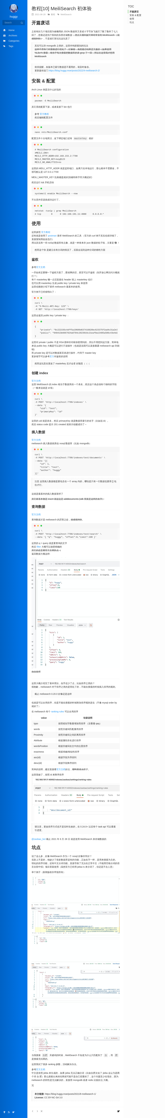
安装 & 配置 (135, 15)
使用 (132, 18)
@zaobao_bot (39, 839)
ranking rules (57, 711)
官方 (52, 356)
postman (52, 235)
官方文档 (40, 267)
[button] (41, 1110)
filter (39, 546)
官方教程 (44, 114)
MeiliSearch (66, 14)
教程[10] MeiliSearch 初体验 (62, 8)
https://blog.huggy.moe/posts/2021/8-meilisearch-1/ (70, 1093)
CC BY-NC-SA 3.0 (53, 1097)
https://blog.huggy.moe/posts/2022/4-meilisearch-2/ (74, 70)
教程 (53, 14)
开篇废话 (134, 11)
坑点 (132, 22)
